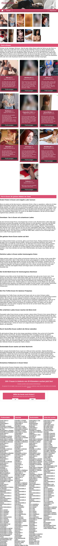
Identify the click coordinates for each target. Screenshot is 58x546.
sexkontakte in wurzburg (36, 534)
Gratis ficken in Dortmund (4, 434)
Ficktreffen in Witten (34, 454)
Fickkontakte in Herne (20, 453)
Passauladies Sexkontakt (3, 541)
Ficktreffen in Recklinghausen (33, 422)
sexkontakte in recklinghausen (48, 510)
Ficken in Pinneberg (49, 453)
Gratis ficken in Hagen (20, 432)
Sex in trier (46, 498)
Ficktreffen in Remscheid (32, 436)
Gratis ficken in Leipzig (6, 439)
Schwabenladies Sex (6, 539)
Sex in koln (32, 509)
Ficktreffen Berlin (48, 437)
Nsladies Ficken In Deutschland (34, 538)
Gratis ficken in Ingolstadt (18, 465)
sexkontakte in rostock (6, 532)
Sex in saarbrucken (49, 495)
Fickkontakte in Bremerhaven (33, 428)
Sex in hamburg (18, 517)
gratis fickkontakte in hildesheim (5, 490)
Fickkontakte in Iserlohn (35, 458)
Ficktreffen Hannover (49, 434)
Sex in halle (17, 515)
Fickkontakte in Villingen (35, 474)
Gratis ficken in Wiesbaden (4, 463)
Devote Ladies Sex (34, 541)
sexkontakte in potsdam (21, 525)
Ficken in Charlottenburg (50, 447)
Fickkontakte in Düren (35, 463)
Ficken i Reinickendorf (50, 449)
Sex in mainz (32, 515)
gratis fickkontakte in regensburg (20, 503)
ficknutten (46, 432)
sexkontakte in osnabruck (18, 533)
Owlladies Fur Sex (34, 544)
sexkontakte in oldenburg (18, 530)
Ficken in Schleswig (49, 461)
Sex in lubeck (32, 512)
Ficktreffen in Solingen (20, 449)
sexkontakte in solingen (35, 518)
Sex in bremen (4, 518)
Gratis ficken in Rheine (35, 477)
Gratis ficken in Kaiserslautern (33, 451)
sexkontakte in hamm (20, 521)
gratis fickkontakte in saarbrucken (49, 470)
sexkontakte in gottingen (50, 507)
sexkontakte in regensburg (33, 529)
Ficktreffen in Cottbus (35, 449)
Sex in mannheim (34, 517)
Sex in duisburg (18, 505)
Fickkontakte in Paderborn (18, 459)
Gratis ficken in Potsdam (21, 437)
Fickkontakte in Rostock (21, 429)
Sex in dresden (4, 522)
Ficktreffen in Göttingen (20, 483)
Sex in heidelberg (34, 504)
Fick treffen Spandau (49, 450)
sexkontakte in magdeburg (4, 526)
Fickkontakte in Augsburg (4, 466)
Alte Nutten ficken (48, 427)
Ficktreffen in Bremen (6, 437)
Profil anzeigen (9, 89)
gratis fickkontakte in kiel (50, 466)
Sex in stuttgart (48, 497)
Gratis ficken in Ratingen (36, 467)
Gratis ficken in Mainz (20, 427)
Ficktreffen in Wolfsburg (21, 470)
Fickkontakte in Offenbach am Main (19, 473)
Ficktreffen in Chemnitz (6, 477)
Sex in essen (18, 509)
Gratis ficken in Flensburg (33, 472)
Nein (32, 399)
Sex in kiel (32, 508)
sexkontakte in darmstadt (33, 523)
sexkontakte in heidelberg (33, 520)
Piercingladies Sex (49, 526)
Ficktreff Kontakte (48, 430)
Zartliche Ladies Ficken (35, 536)
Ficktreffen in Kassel (20, 430)
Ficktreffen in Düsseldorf (6, 432)
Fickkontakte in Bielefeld (7, 453)
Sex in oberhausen (49, 490)
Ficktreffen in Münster (6, 461)
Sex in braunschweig (6, 517)
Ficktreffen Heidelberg (50, 439)
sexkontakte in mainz (6, 531)
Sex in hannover (19, 518)
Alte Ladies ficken (48, 426)
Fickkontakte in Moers (35, 440)
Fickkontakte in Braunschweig (4, 475)
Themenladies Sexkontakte (18, 536)
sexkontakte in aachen (6, 528)
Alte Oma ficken (48, 429)
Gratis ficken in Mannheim (4, 456)
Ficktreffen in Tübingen (35, 470)
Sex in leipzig (32, 511)
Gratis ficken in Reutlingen (33, 425)
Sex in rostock (47, 494)
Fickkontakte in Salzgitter (33, 446)
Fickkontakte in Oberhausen (18, 424)
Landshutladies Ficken (6, 538)
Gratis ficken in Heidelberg (18, 451)
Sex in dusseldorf (19, 507)
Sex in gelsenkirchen (20, 514)
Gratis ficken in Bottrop (20, 484)
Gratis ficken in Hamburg (4, 421)
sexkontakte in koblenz (50, 512)
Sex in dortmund (4, 521)
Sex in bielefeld (4, 512)
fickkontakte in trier (49, 484)
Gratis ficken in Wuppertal (4, 451)
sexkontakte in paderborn (33, 526)
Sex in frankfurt (18, 511)
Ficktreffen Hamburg (49, 436)
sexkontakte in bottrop (50, 508)
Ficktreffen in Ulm (19, 475)
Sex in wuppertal (48, 501)
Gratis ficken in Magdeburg (4, 485)
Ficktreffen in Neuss (20, 454)
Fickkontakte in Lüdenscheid (48, 422)
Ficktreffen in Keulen (5, 426)
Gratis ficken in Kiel (5, 478)
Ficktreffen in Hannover (6, 441)
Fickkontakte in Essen (6, 436)
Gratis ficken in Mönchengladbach (5, 472)
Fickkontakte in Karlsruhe (4, 459)
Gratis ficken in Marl (49, 420)
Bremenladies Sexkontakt (47, 523)
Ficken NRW (47, 457)
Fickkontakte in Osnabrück (18, 446)
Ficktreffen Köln (48, 440)
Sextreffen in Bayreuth (50, 451)
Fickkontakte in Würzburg (18, 468)
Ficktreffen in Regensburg (18, 462)
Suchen (8, 10)
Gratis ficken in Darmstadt (18, 456)
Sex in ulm (46, 500)
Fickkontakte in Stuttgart (6, 430)
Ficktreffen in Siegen (34, 441)
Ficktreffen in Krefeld (20, 420)
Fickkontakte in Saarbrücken (18, 434)
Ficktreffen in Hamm (20, 436)
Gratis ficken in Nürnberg (4, 444)
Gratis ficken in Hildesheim (33, 444)
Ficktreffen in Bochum (6, 449)
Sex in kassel (32, 507)
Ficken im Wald (48, 441)
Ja (15, 399)
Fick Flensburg (48, 458)
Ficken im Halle (48, 444)
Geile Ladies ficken (49, 424)
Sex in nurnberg (48, 488)
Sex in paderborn (48, 491)
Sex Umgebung (48, 460)
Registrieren (53, 10)
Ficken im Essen (48, 446)
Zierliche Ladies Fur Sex (21, 545)
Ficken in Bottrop (48, 456)
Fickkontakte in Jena (34, 434)
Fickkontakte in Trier (34, 420)
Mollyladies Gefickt (19, 541)
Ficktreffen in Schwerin (35, 460)
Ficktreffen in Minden (35, 475)
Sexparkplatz (47, 464)
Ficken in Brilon (48, 454)
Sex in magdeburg (34, 514)
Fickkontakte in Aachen (6, 480)
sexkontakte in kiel (5, 524)
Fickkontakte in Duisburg (4, 446)
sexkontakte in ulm (49, 502)
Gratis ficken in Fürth (20, 471)
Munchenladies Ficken (50, 525)
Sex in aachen (4, 509)
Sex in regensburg (49, 492)
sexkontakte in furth (34, 535)
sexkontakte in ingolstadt (33, 531)
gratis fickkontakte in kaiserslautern (5, 499)
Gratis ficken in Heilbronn (18, 478)
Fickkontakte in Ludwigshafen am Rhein (21, 439)
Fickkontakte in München (4, 424)
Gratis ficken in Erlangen (36, 439)
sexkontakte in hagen (20, 519)
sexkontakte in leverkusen (18, 527)
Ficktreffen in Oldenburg (21, 441)
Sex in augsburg (4, 511)
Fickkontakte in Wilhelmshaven (33, 479)
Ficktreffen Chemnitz (49, 433)
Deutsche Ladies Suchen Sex (19, 543)
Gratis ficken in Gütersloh (33, 456)
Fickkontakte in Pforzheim (18, 480)
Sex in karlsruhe (33, 505)
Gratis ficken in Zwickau (35, 461)
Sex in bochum (4, 514)
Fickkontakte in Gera (35, 453)
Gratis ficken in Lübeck (20, 422)
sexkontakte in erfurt (5, 529)
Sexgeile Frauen (48, 463)
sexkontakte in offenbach (47, 504)
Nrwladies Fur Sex (34, 542)
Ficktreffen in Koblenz (35, 430)
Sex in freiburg (18, 512)
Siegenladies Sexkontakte (3, 544)
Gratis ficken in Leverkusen (18, 444)
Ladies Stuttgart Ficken (50, 528)
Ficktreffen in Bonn (5, 454)
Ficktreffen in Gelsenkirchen (4, 469)
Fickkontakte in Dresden (6, 440)
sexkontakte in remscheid (47, 517)
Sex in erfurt (17, 508)
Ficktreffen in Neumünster (32, 482)
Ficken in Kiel (47, 443)
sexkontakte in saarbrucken (18, 523)
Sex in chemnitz (4, 519)
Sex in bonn (3, 515)
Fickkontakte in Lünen (35, 468)
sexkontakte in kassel (6, 534)
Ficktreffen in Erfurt (19, 426)
